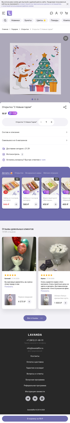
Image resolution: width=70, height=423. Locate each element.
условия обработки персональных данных (34, 4)
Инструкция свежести (35, 391)
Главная (5, 29)
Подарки (14, 29)
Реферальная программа (35, 385)
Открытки (25, 29)
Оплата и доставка (35, 362)
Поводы (54, 20)
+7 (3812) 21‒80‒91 (35, 340)
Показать (9, 286)
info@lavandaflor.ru (35, 348)
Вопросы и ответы (35, 374)
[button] (32, 99)
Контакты (35, 356)
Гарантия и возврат (35, 368)
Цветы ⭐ (41, 20)
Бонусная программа (35, 380)
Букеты (28, 20)
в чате (42, 160)
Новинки (15, 20)
